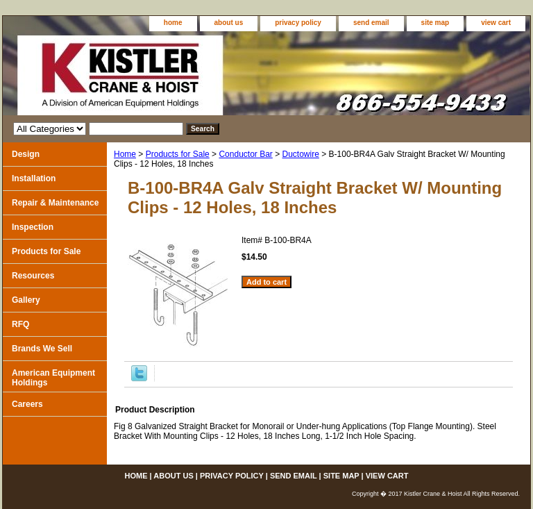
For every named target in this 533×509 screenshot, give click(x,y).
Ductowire (300, 154)
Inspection (32, 227)
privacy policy (298, 22)
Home (125, 154)
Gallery (26, 300)
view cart (496, 22)
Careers (27, 404)
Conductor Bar (245, 154)
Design (26, 154)
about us (229, 22)
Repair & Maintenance (55, 203)
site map (435, 22)
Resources (33, 276)
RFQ (20, 324)
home (173, 22)
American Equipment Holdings (53, 377)
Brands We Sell (42, 348)
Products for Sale (178, 154)
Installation (34, 178)
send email (371, 22)
